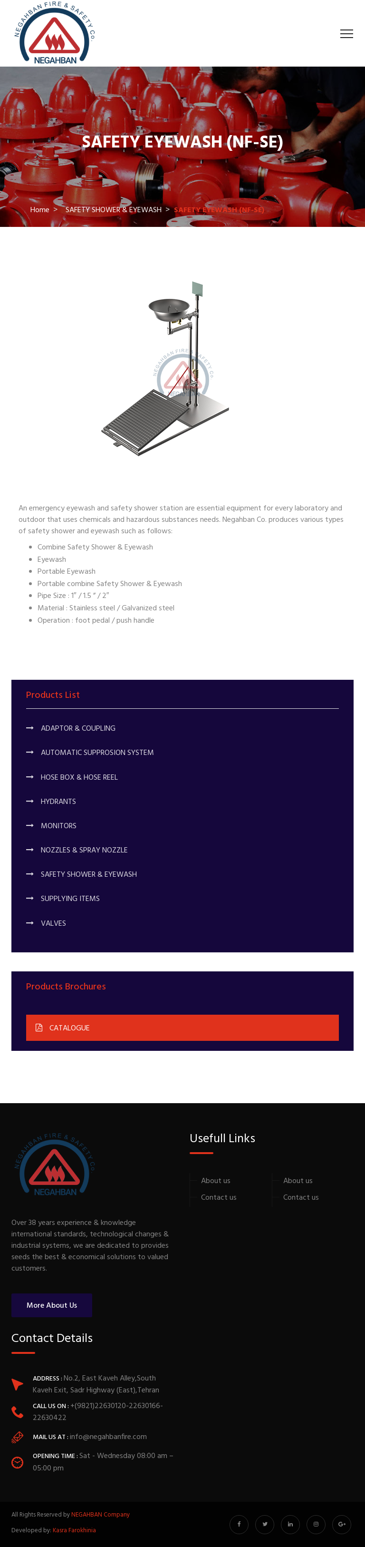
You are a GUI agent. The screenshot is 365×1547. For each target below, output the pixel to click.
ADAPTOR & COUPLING (70, 729)
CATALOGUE (63, 1028)
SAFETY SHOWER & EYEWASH (114, 210)
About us (216, 1181)
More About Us (52, 1306)
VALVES (46, 924)
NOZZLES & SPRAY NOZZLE (77, 850)
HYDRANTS (51, 802)
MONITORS (51, 826)
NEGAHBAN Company (100, 1515)
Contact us (219, 1198)
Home (39, 210)
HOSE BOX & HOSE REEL (72, 778)
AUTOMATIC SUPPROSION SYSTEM (90, 753)
